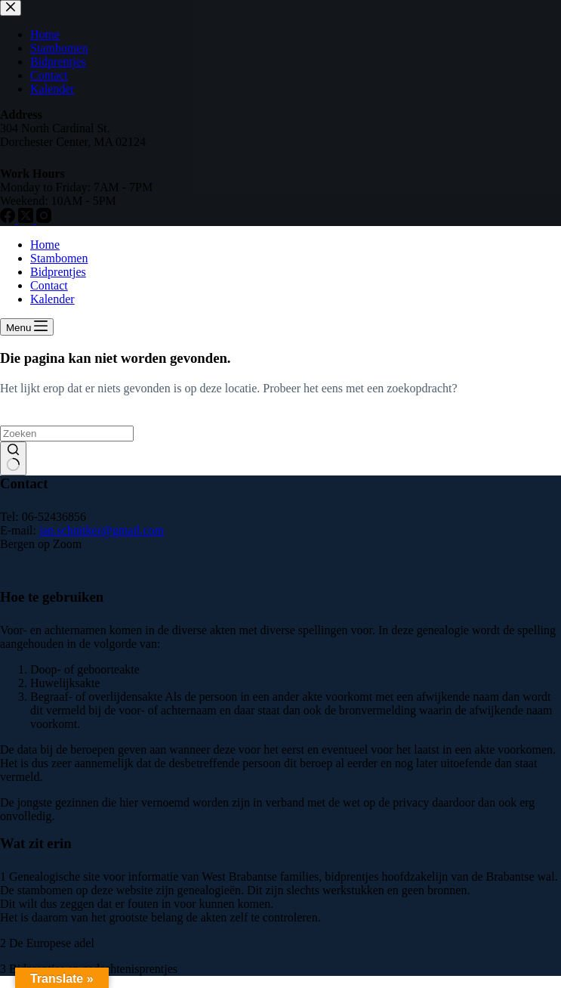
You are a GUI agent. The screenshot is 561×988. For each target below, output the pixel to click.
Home (45, 244)
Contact (49, 285)
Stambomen (59, 258)
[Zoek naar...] (67, 433)
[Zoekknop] (13, 458)
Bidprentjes (58, 271)
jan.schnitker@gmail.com (101, 530)
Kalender (52, 299)
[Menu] (27, 327)
